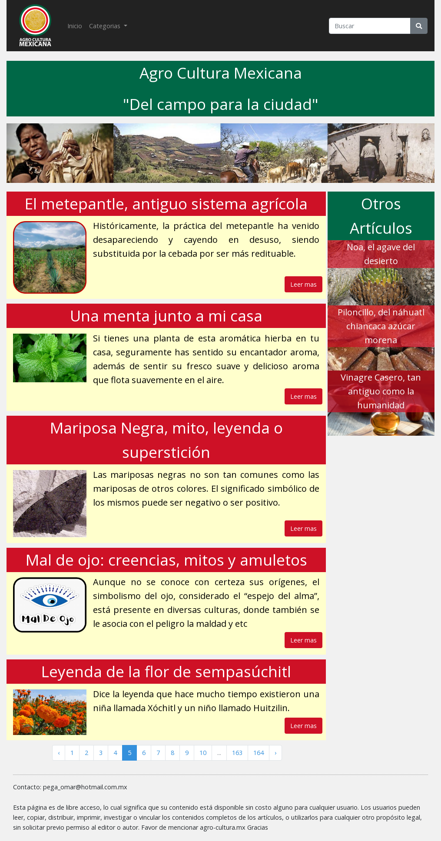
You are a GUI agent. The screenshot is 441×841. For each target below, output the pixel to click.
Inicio (76, 25)
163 (237, 752)
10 (202, 752)
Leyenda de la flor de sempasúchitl (166, 671)
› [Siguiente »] (275, 752)
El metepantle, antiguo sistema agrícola (166, 203)
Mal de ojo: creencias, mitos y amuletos (166, 560)
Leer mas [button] (303, 284)
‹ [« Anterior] (59, 752)
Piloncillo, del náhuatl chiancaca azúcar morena (381, 326)
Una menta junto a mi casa (166, 315)
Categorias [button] (105, 26)
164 (258, 752)
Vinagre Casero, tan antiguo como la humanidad (381, 391)
